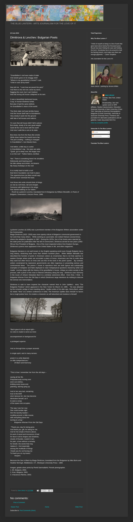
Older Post (78, 507)
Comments (97, 136)
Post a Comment (19, 502)
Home (47, 507)
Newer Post (15, 507)
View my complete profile (99, 123)
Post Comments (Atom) (28, 510)
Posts (95, 132)
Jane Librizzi (109, 95)
